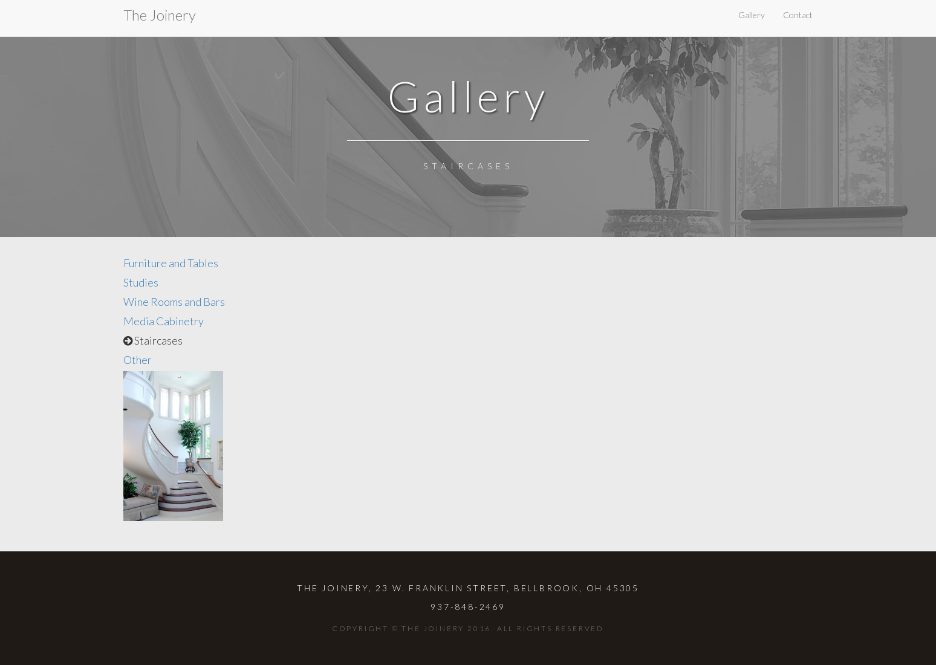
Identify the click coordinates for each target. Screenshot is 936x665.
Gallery (751, 15)
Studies (140, 282)
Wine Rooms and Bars (174, 301)
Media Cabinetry (163, 321)
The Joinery (159, 15)
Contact (798, 15)
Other (137, 359)
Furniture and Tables (170, 263)
